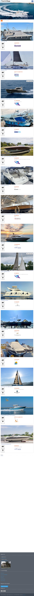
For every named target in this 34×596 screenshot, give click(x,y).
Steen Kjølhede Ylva (5, 271)
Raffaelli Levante (4, 300)
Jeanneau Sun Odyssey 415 (7, 386)
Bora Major (3, 127)
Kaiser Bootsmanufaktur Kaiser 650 (9, 156)
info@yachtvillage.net (4, 560)
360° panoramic (29, 81)
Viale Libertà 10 (3, 558)
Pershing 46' (3, 357)
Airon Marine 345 (5, 185)
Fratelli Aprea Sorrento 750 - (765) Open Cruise (11, 214)
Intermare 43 (4, 41)
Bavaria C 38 (3, 70)
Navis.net (24, 594)
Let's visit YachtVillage (4, 574)
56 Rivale (3, 242)
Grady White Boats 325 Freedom (8, 415)
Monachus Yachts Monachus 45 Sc (8, 99)
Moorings (2, 577)
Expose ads (2, 576)
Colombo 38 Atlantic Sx (6, 444)
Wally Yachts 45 (4, 329)
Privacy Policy (3, 580)
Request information (4, 586)
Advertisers (2, 573)
